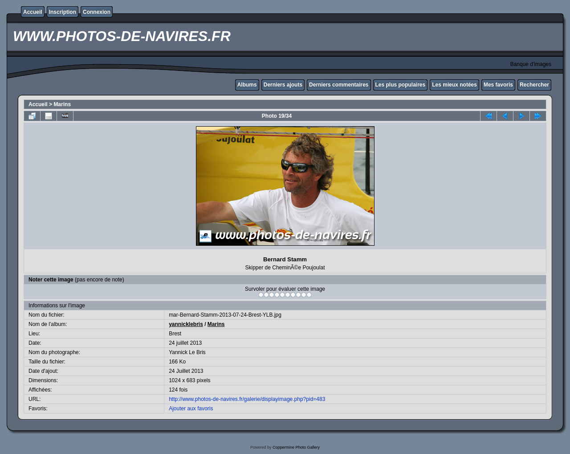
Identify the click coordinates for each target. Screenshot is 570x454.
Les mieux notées (454, 85)
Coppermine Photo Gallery (296, 447)
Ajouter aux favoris (191, 408)
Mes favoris (498, 85)
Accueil (32, 12)
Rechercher (534, 85)
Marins (62, 104)
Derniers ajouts (283, 85)
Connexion (96, 12)
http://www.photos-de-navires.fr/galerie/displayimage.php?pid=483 (247, 399)
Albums (247, 85)
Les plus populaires (400, 85)
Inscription (62, 12)
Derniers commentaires (338, 85)
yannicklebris (186, 324)
